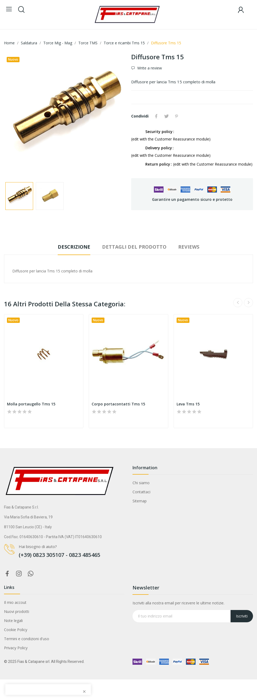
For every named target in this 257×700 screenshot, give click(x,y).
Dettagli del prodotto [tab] (134, 247)
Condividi (156, 116)
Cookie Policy (15, 629)
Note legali (13, 620)
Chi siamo (141, 482)
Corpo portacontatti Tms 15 (118, 403)
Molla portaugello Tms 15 (31, 403)
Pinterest (177, 116)
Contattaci (141, 491)
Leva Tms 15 (188, 403)
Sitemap (140, 500)
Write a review (149, 68)
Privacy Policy (16, 647)
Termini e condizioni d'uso (26, 638)
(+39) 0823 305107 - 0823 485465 (59, 554)
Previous (237, 302)
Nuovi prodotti (16, 611)
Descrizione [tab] (74, 247)
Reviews (188, 247)
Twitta (166, 116)
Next (248, 302)
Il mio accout (15, 602)
